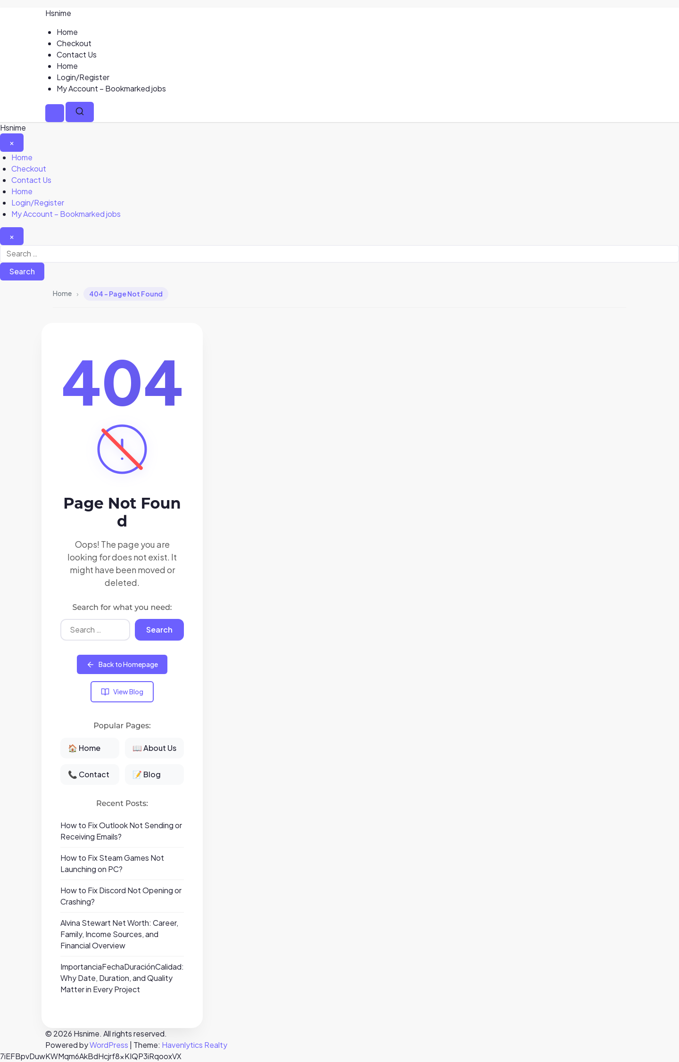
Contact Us (77, 54)
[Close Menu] (12, 142)
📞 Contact (88, 774)
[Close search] (12, 236)
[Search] (80, 112)
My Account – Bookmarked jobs (111, 88)
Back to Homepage (122, 664)
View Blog (122, 691)
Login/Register (83, 77)
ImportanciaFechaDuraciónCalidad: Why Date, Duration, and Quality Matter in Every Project (122, 978)
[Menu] (54, 113)
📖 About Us (154, 748)
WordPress (109, 1045)
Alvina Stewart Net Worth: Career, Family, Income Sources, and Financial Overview (119, 934)
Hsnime (58, 13)
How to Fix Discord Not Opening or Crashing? (121, 895)
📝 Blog (146, 774)
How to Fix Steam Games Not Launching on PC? (112, 863)
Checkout (74, 43)
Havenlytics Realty (194, 1045)
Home (67, 32)
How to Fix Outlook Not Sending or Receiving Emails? (121, 830)
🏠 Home (84, 748)
